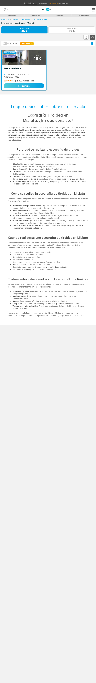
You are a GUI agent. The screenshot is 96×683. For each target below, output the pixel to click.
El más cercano (72, 30)
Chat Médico (59, 15)
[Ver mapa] (86, 37)
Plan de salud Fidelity (83, 15)
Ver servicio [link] (24, 86)
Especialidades (12, 15)
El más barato (24, 30)
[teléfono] (17, 9)
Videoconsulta (36, 15)
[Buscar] (87, 9)
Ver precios (21, 43)
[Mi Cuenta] (6, 9)
